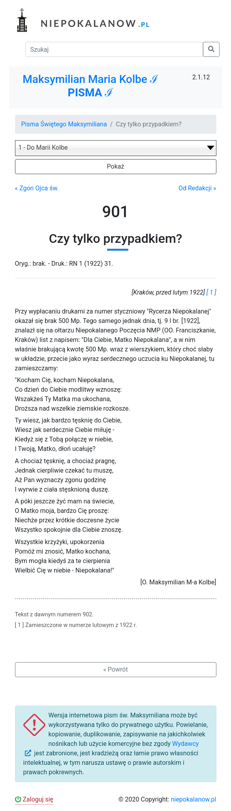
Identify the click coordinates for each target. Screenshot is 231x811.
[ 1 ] (211, 292)
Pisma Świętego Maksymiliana (64, 124)
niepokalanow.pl (193, 799)
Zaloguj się (34, 799)
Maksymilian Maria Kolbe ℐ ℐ (90, 86)
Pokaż (115, 166)
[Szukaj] (114, 49)
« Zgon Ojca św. (37, 188)
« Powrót (115, 669)
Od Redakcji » (197, 188)
